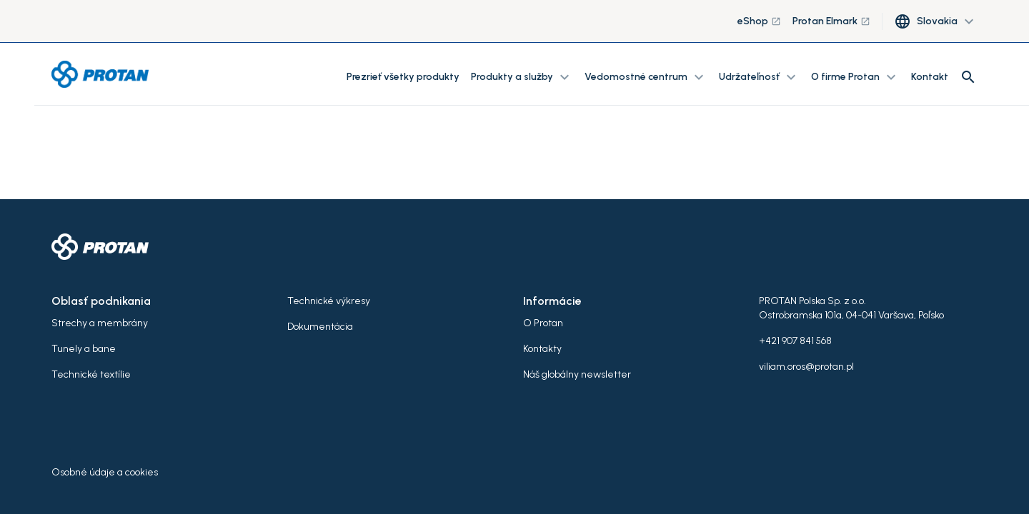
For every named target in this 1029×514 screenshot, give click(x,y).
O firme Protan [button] (855, 77)
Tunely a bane (83, 349)
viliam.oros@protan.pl (806, 367)
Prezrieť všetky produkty (403, 77)
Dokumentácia (320, 327)
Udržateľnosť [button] (759, 77)
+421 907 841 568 (795, 341)
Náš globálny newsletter (577, 374)
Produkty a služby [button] (522, 77)
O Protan (543, 323)
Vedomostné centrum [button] (646, 77)
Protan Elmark (831, 21)
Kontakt (929, 77)
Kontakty (542, 349)
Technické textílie (91, 374)
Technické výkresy (328, 301)
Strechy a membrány (99, 323)
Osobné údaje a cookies (104, 472)
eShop (759, 21)
